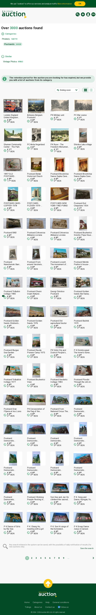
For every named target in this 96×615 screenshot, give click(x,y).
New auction (83, 14)
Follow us (64, 607)
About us (38, 607)
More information (65, 4)
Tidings (28, 607)
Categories (10, 34)
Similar (8, 56)
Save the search (87, 548)
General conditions (61, 602)
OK (79, 4)
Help (48, 602)
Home (27, 602)
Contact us (50, 607)
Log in (88, 14)
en (93, 14)
